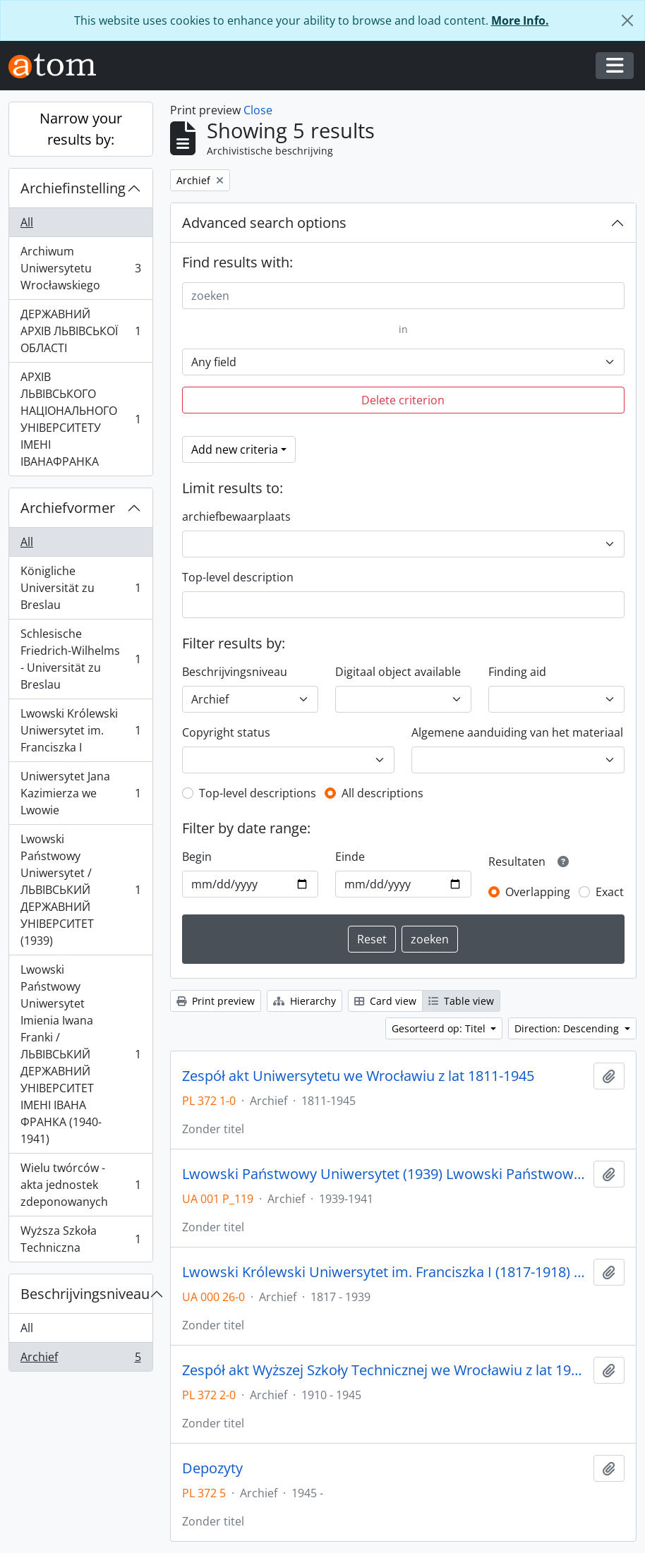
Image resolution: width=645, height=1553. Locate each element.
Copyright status (226, 732)
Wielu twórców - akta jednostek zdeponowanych (80, 1184)
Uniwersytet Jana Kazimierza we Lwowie (80, 793)
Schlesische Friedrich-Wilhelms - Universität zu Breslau (80, 659)
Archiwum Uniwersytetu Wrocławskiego (80, 268)
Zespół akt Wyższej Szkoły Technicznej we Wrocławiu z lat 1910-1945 (385, 1370)
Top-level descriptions (257, 793)
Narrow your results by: (81, 129)
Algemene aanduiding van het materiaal (517, 732)
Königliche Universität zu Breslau (80, 587)
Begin (197, 856)
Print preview (215, 1001)
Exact (610, 892)
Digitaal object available (398, 671)
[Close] (627, 20)
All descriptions (382, 793)
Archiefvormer (67, 507)
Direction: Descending (568, 1028)
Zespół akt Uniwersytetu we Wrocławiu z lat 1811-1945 (358, 1076)
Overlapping (537, 892)
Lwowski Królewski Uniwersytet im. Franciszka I (80, 730)
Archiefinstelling (73, 188)
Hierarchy (304, 1001)
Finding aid (517, 671)
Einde (350, 856)
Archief (80, 1359)
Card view (385, 1001)
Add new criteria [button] (234, 449)
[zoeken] (403, 295)
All (26, 222)
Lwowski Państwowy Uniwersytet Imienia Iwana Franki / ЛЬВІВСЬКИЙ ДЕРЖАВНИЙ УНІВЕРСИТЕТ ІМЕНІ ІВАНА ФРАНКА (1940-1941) (80, 1054)
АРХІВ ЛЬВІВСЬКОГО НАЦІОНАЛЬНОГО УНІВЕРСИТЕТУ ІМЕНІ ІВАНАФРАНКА (80, 419)
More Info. (520, 20)
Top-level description (238, 577)
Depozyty (212, 1468)
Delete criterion (403, 400)
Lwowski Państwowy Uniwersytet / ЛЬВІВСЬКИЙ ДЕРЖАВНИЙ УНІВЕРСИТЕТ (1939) (80, 889)
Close (257, 110)
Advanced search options (264, 222)
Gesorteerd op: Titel (440, 1028)
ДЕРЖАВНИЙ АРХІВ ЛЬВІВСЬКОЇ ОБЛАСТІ (80, 331)
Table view (461, 1001)
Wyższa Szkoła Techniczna (80, 1239)
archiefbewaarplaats (236, 516)
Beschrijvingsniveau (85, 1293)
